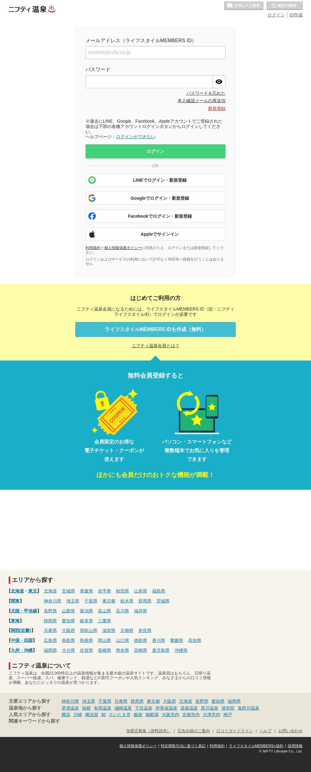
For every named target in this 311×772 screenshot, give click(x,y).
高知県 (194, 640)
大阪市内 (170, 714)
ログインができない (135, 136)
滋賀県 (108, 630)
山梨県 (68, 610)
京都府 (126, 630)
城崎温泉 (123, 708)
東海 (15, 620)
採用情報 (295, 746)
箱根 (86, 708)
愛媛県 (176, 640)
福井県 (140, 610)
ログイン (276, 14)
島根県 (86, 640)
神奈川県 (52, 600)
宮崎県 (140, 650)
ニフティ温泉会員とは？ (155, 345)
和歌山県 (88, 630)
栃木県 (126, 600)
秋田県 (122, 590)
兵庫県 (50, 630)
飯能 (138, 714)
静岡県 (50, 620)
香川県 (158, 640)
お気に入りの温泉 (243, 6)
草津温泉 (70, 708)
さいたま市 (120, 714)
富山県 (104, 610)
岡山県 (104, 640)
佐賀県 (86, 650)
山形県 (140, 590)
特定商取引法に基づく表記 (183, 746)
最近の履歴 (285, 6)
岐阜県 (86, 620)
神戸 (227, 714)
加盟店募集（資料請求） (148, 731)
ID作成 (296, 14)
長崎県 (104, 650)
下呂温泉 (143, 708)
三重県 (104, 620)
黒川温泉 (209, 708)
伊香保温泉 (166, 708)
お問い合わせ (290, 731)
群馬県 (144, 600)
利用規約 (93, 248)
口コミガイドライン (234, 731)
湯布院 (227, 708)
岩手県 (104, 590)
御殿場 (152, 714)
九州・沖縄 (22, 650)
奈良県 (144, 630)
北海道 (17, 590)
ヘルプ (265, 731)
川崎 (77, 714)
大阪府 (68, 630)
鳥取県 (68, 640)
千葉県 (90, 600)
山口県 (122, 640)
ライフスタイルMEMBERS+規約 (256, 746)
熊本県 (122, 650)
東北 (32, 590)
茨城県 (162, 600)
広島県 (50, 640)
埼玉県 (72, 600)
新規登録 (216, 108)
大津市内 (211, 714)
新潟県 (86, 610)
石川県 (122, 610)
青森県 (86, 590)
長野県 (50, 610)
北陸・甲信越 (24, 610)
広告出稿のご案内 (194, 731)
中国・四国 (22, 640)
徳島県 (140, 640)
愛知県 (68, 620)
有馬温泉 (102, 708)
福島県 (158, 590)
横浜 (66, 714)
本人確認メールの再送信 (201, 100)
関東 (15, 600)
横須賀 (91, 714)
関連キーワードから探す (34, 721)
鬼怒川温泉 (248, 708)
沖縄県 (181, 650)
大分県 (68, 650)
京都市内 (191, 714)
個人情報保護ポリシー (123, 248)
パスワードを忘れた (205, 93)
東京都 (108, 600)
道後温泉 (189, 708)
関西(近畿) (21, 630)
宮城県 (68, 590)
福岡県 (50, 650)
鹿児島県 (160, 650)
